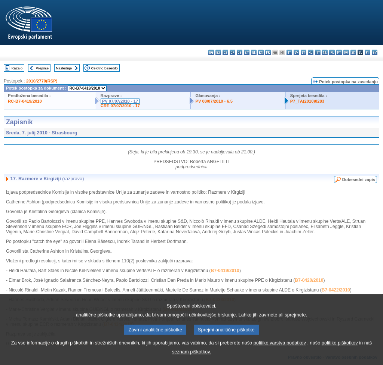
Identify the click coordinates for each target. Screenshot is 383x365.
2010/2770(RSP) (41, 81)
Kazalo (17, 68)
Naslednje (64, 68)
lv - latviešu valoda (296, 52)
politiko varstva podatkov (280, 350)
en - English (261, 52)
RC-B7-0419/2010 (25, 101)
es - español (218, 52)
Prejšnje (42, 68)
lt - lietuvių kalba (303, 52)
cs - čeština (225, 52)
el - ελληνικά (254, 52)
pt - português (339, 52)
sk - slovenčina (353, 52)
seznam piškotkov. (191, 359)
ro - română (346, 52)
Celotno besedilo (104, 68)
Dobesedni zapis (358, 179)
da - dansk (232, 52)
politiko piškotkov (340, 350)
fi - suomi (367, 52)
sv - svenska (374, 52)
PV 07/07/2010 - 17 (120, 101)
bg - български (211, 52)
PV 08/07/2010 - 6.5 (214, 101)
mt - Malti (318, 52)
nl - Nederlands (325, 52)
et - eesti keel (246, 52)
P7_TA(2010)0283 (307, 101)
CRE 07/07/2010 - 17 (120, 105)
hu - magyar (310, 52)
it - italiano (289, 52)
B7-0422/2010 (336, 290)
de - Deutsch (239, 52)
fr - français (268, 52)
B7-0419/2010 (225, 270)
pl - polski (332, 52)
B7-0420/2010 (309, 280)
